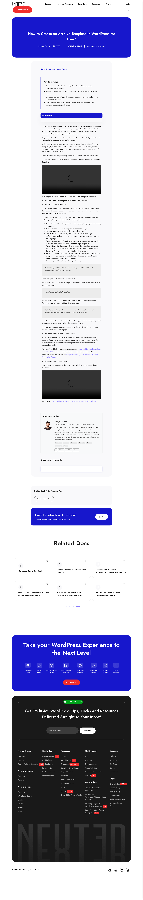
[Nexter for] (63, 5)
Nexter (78, 441)
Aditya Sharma (61, 439)
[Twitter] (116, 893)
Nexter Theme (61, 66)
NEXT (78, 629)
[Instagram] (128, 893)
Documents (50, 66)
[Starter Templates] (47, 5)
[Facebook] (110, 893)
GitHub (61, 467)
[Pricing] (90, 5)
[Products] (31, 5)
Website (76, 467)
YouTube (68, 467)
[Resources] (78, 5)
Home (43, 66)
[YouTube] (122, 893)
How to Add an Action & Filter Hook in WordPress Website (74, 418)
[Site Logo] (18, 5)
